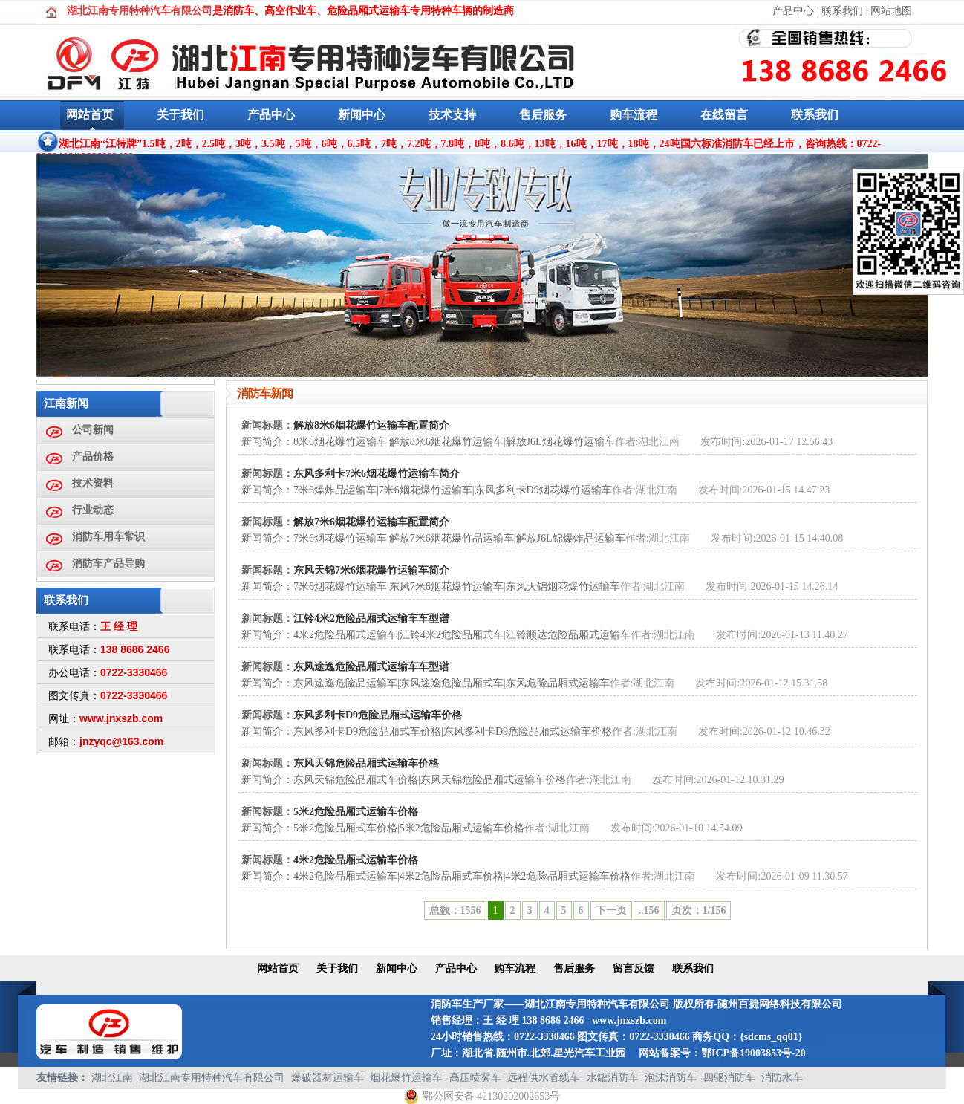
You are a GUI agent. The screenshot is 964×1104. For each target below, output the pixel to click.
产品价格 (93, 456)
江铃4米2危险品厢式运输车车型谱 (371, 618)
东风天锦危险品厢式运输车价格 (366, 763)
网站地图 (891, 10)
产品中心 (793, 10)
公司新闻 (93, 429)
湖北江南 (112, 1077)
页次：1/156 (698, 910)
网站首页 (90, 114)
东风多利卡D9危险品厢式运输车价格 (377, 715)
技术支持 (452, 114)
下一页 (611, 910)
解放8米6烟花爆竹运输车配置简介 (371, 425)
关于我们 (180, 114)
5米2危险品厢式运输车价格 (355, 811)
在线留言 (724, 114)
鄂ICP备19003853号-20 (753, 1053)
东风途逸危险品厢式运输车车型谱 (371, 666)
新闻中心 (361, 114)
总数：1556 (455, 910)
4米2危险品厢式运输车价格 (355, 860)
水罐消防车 (613, 1077)
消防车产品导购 (108, 563)
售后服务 (543, 114)
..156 (649, 910)
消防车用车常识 (108, 536)
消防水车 (782, 1077)
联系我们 (842, 10)
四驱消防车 (729, 1077)
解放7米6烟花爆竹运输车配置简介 (371, 521)
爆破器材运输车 (327, 1077)
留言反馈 (633, 968)
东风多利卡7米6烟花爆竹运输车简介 (376, 473)
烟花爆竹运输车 (406, 1077)
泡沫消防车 (671, 1077)
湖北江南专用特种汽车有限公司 (211, 1077)
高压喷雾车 (475, 1077)
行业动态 (93, 510)
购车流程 (633, 114)
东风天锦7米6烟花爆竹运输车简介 (371, 570)
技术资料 (93, 483)
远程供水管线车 (543, 1077)
